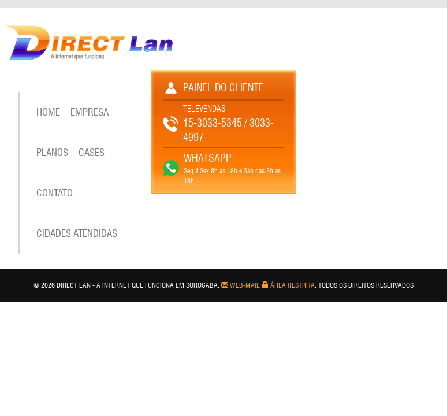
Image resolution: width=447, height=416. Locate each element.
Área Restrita (288, 285)
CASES (92, 152)
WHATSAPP (208, 158)
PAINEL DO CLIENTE (223, 87)
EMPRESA (89, 112)
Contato (54, 193)
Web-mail (240, 285)
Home (48, 112)
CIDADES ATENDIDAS (76, 233)
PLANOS (52, 152)
